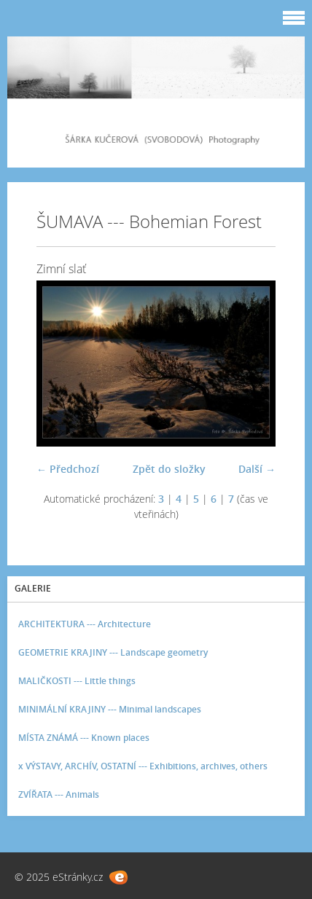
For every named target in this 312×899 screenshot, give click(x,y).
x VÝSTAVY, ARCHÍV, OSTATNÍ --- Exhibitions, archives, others (143, 766)
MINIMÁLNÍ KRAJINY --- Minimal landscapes (109, 709)
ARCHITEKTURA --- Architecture (84, 624)
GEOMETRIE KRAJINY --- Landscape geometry (113, 652)
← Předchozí (67, 469)
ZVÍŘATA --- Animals (58, 794)
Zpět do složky (169, 469)
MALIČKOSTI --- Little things (77, 681)
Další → (257, 469)
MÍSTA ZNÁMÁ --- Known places (83, 737)
